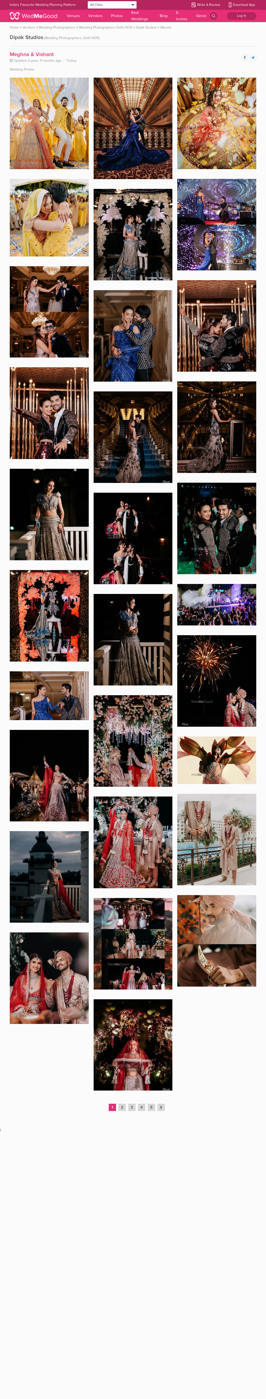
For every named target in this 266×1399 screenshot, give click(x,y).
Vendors (95, 15)
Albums (165, 27)
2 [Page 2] (122, 1107)
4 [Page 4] (141, 1107)
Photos (117, 15)
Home (14, 27)
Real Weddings (139, 15)
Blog (163, 15)
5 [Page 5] (151, 1107)
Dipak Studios (146, 27)
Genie (201, 15)
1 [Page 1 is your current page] (112, 1107)
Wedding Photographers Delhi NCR (105, 27)
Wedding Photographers (57, 27)
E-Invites (181, 15)
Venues (73, 15)
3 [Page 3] (132, 1107)
